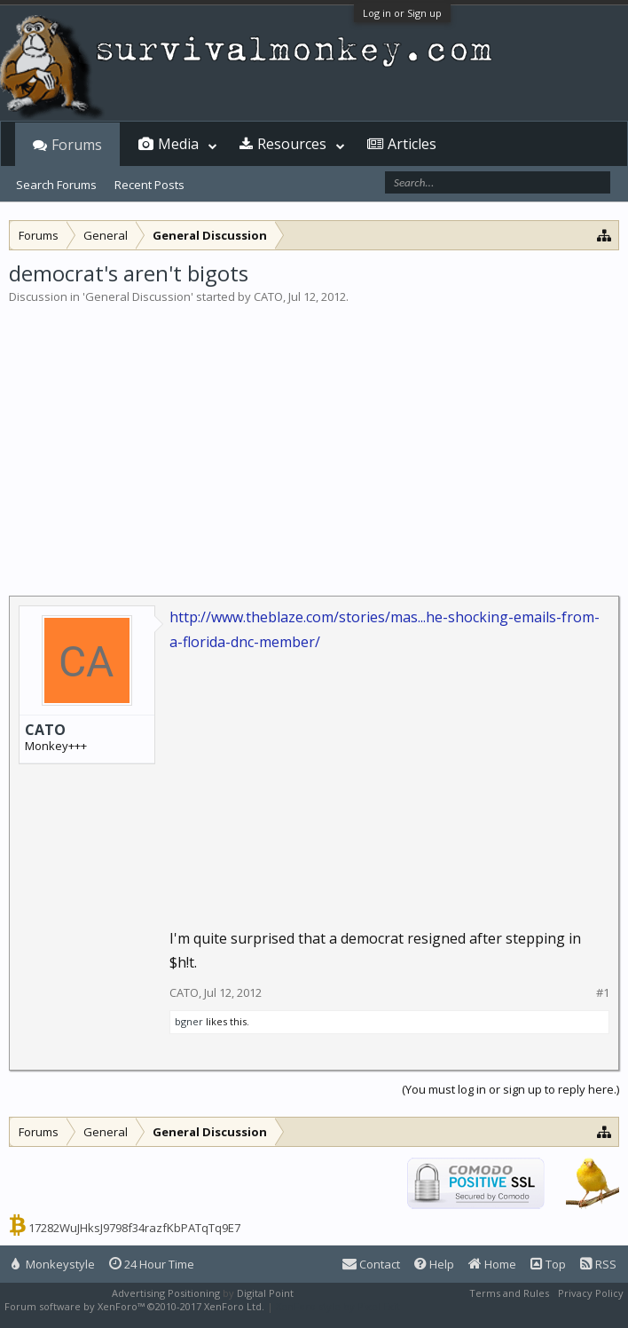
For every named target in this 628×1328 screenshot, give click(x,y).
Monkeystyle (53, 1264)
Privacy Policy (591, 1293)
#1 (602, 992)
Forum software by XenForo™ (134, 1306)
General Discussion (138, 296)
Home (492, 1264)
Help (434, 1264)
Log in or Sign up (402, 13)
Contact (371, 1264)
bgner (189, 1021)
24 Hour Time (151, 1264)
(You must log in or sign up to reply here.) (510, 1089)
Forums (76, 144)
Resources (291, 144)
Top (548, 1264)
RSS (598, 1264)
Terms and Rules (509, 1293)
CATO (268, 296)
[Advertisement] (314, 438)
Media (178, 144)
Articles (412, 144)
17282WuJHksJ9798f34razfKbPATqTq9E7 (134, 1228)
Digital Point (265, 1293)
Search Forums (56, 185)
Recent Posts (149, 185)
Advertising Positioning (166, 1293)
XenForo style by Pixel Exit (338, 1306)
